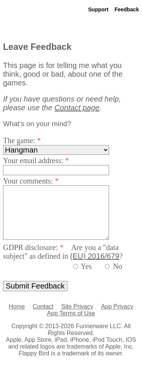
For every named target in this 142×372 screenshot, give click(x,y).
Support (98, 9)
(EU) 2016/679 (94, 256)
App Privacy (117, 306)
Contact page (77, 107)
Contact (43, 306)
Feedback (126, 9)
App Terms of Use (71, 313)
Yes (86, 266)
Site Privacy (77, 306)
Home (17, 306)
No (117, 266)
